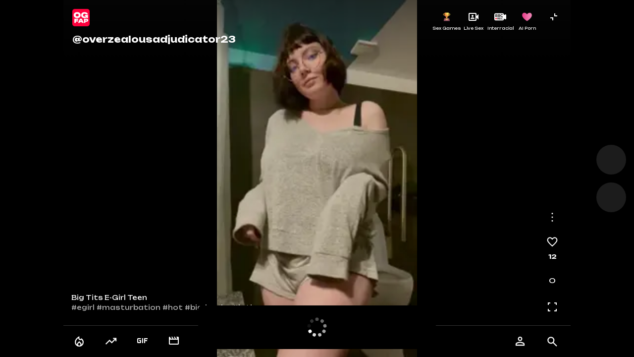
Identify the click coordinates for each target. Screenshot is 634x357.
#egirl (83, 307)
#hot (172, 307)
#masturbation (128, 307)
